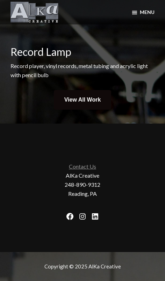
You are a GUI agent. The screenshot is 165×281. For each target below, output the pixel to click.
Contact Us (82, 166)
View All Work (82, 100)
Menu (147, 12)
